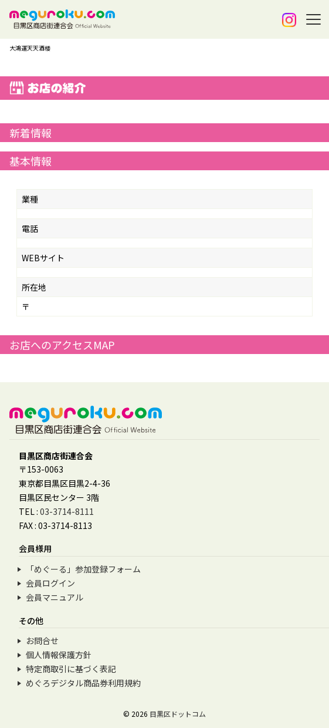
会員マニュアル (54, 597)
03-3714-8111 (67, 511)
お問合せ (42, 640)
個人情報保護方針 (58, 654)
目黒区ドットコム (178, 714)
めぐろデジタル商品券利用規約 (83, 683)
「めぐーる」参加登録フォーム (83, 569)
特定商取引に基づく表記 (71, 669)
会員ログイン (50, 583)
